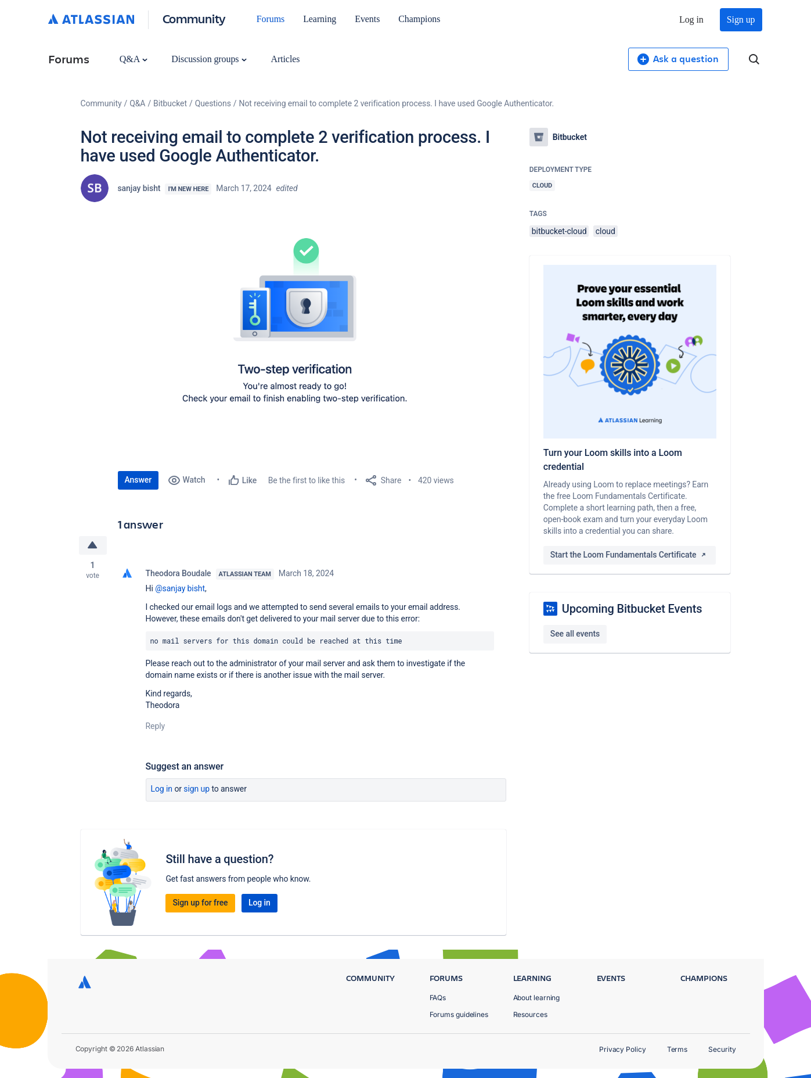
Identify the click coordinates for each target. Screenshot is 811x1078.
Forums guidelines (459, 1014)
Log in (691, 19)
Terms (677, 1049)
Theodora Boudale (178, 573)
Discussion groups (209, 59)
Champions (419, 19)
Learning (319, 19)
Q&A (133, 59)
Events (367, 19)
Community (194, 18)
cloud (605, 231)
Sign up (741, 19)
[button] (292, 333)
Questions (213, 103)
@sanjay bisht (180, 588)
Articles (285, 59)
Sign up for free (200, 902)
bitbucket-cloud (559, 231)
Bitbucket (170, 103)
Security (722, 1049)
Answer (138, 479)
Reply (155, 726)
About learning (536, 997)
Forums (270, 19)
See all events (575, 633)
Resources (530, 1014)
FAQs (438, 997)
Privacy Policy (622, 1049)
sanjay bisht (139, 188)
